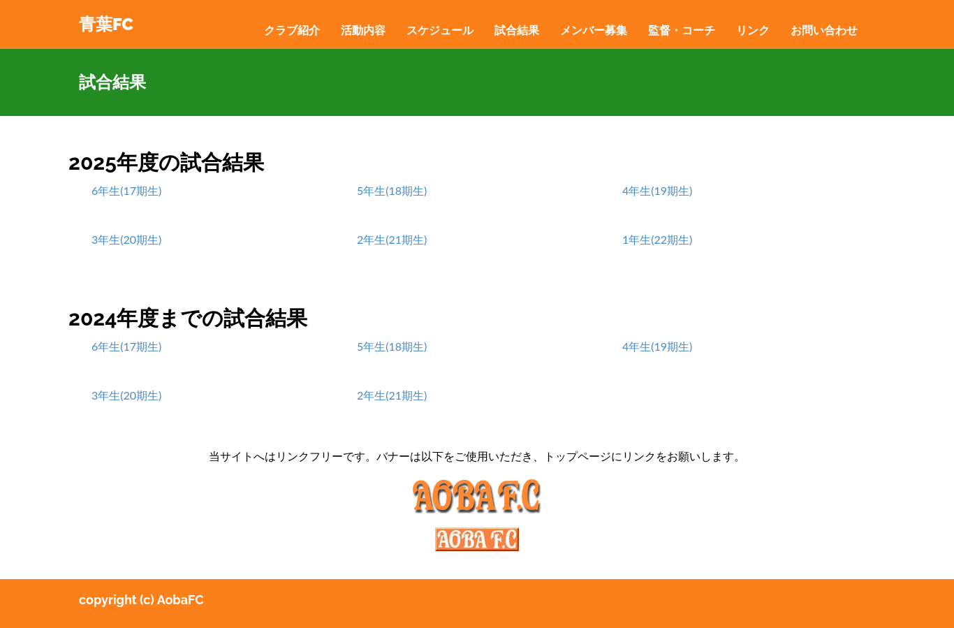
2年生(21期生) (392, 239)
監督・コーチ (681, 29)
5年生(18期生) (392, 190)
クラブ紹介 (292, 29)
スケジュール (440, 29)
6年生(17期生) (126, 190)
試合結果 (516, 29)
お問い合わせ (824, 29)
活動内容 (363, 29)
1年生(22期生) (657, 239)
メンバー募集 (593, 29)
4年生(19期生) (657, 190)
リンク (753, 29)
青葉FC (106, 24)
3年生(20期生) (126, 239)
